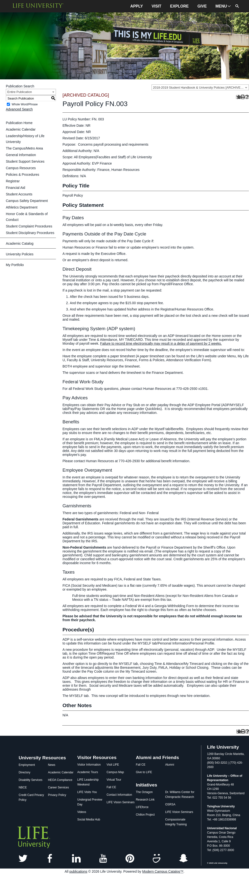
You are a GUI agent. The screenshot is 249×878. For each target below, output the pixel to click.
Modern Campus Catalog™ (163, 871)
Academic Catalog (20, 243)
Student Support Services (25, 161)
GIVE (202, 6)
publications (78, 871)
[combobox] (200, 87)
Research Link (145, 799)
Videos (81, 812)
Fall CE (111, 787)
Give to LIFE (144, 772)
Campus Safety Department (27, 201)
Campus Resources (21, 168)
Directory (24, 772)
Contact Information (119, 794)
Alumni (169, 764)
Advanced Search (19, 109)
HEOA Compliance (60, 780)
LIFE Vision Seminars (120, 802)
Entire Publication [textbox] (19, 92)
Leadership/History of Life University (25, 139)
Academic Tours (87, 772)
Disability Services (30, 780)
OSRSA (170, 804)
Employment (27, 765)
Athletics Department (21, 207)
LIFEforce (142, 807)
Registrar (13, 181)
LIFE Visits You (87, 792)
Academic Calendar (21, 129)
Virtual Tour (114, 779)
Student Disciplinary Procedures (30, 233)
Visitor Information (89, 764)
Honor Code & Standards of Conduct (27, 217)
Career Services (58, 787)
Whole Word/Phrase (25, 104)
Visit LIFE (113, 764)
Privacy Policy (57, 795)
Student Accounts (19, 194)
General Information (21, 155)
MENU (221, 6)
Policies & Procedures (22, 174)
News (51, 765)
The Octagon (144, 792)
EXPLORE (179, 6)
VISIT (156, 6)
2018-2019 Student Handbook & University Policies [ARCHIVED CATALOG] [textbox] (201, 87)
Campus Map (115, 772)
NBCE (23, 787)
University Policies (20, 254)
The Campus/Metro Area (24, 148)
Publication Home (19, 123)
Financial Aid (15, 188)
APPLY (136, 6)
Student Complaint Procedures (29, 226)
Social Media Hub (88, 819)
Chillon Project (145, 814)
